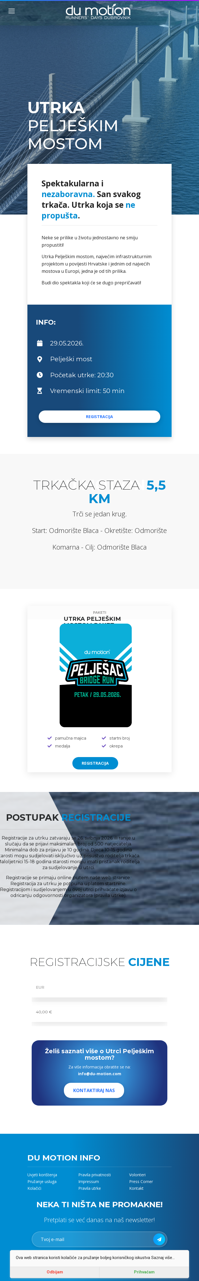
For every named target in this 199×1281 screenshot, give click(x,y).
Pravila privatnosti (94, 1174)
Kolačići (34, 1188)
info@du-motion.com (99, 1073)
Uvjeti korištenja (42, 1174)
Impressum (88, 1181)
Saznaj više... (163, 1257)
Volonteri (137, 1174)
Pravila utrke (89, 1188)
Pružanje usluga (42, 1181)
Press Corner (141, 1181)
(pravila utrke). (82, 895)
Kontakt (136, 1188)
